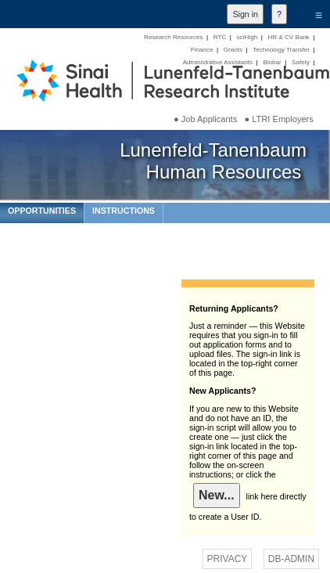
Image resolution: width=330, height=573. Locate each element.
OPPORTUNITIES (42, 210)
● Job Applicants (205, 119)
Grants (233, 49)
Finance (202, 49)
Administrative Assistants (218, 62)
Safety (301, 62)
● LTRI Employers (278, 119)
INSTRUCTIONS (123, 210)
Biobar (272, 62)
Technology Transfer (281, 49)
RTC (219, 37)
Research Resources (173, 37)
